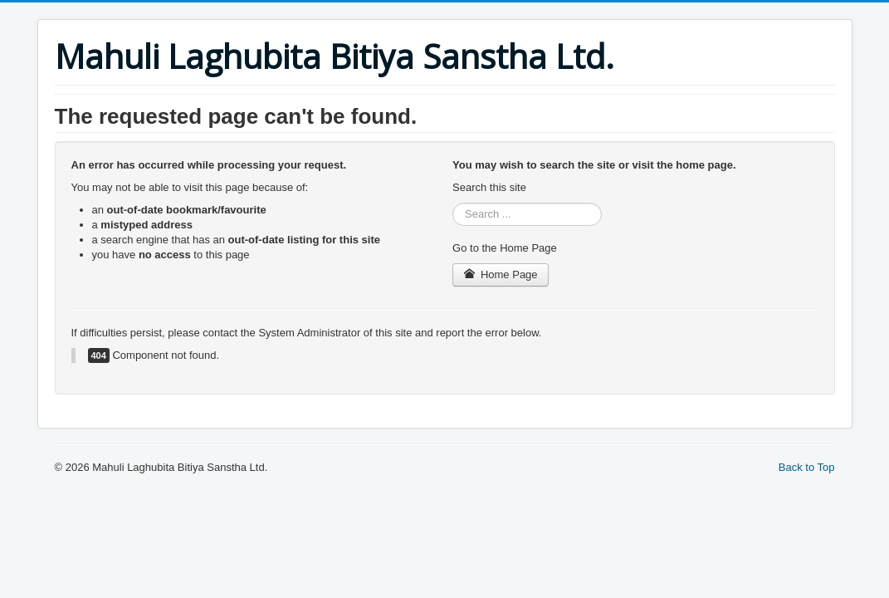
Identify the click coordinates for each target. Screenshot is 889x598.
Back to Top (807, 467)
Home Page (500, 274)
